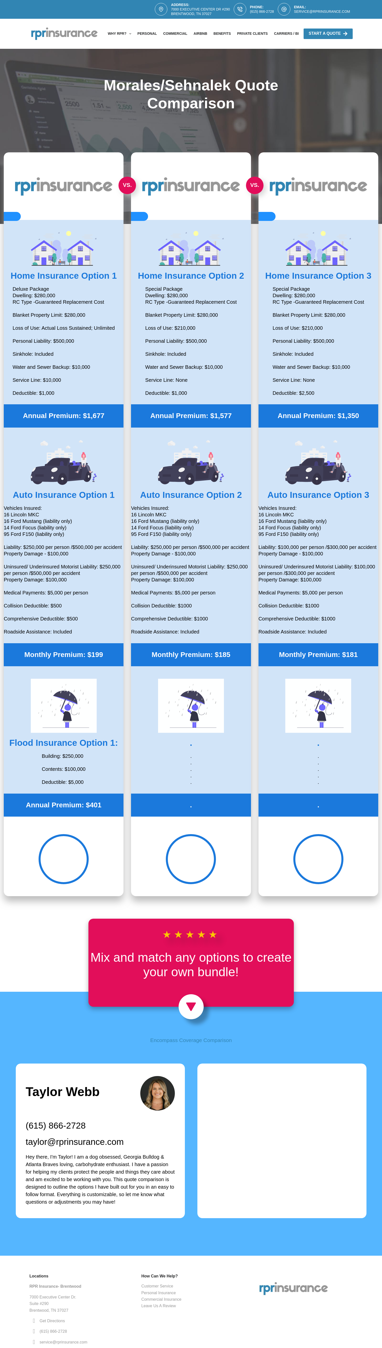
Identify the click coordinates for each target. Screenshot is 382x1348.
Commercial (175, 34)
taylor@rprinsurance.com (75, 1142)
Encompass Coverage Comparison (191, 1040)
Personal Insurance (158, 1293)
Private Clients (252, 34)
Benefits (222, 34)
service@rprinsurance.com (322, 12)
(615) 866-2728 (262, 12)
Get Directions (52, 1321)
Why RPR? (120, 34)
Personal (147, 34)
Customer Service (157, 1286)
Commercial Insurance (161, 1299)
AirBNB (200, 34)
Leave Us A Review (158, 1306)
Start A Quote (328, 33)
